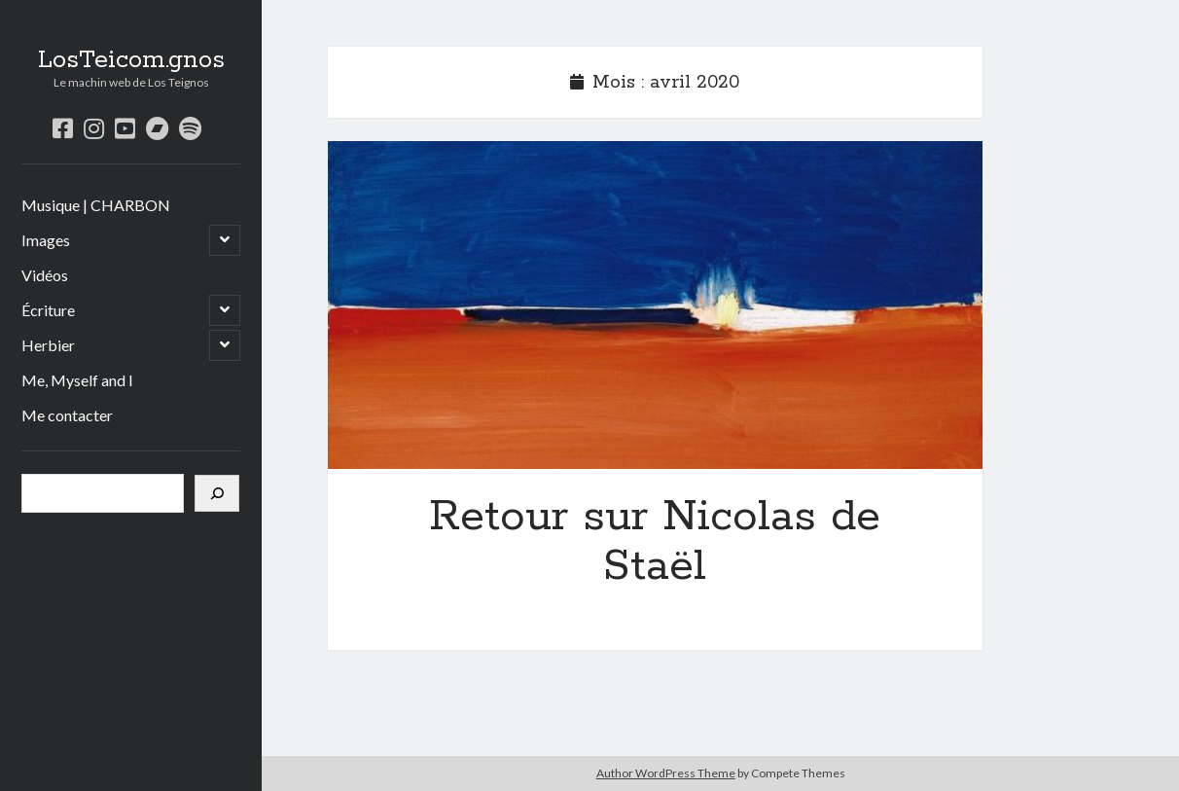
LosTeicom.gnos (131, 60)
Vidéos (44, 275)
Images (45, 240)
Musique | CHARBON (95, 205)
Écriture (48, 310)
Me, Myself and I (77, 380)
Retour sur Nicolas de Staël (655, 305)
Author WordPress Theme (665, 773)
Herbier (48, 345)
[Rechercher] (217, 493)
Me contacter (67, 415)
